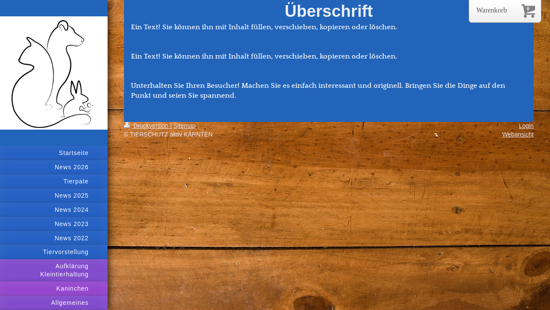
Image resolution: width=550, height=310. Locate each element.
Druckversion (147, 125)
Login (526, 125)
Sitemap (184, 125)
